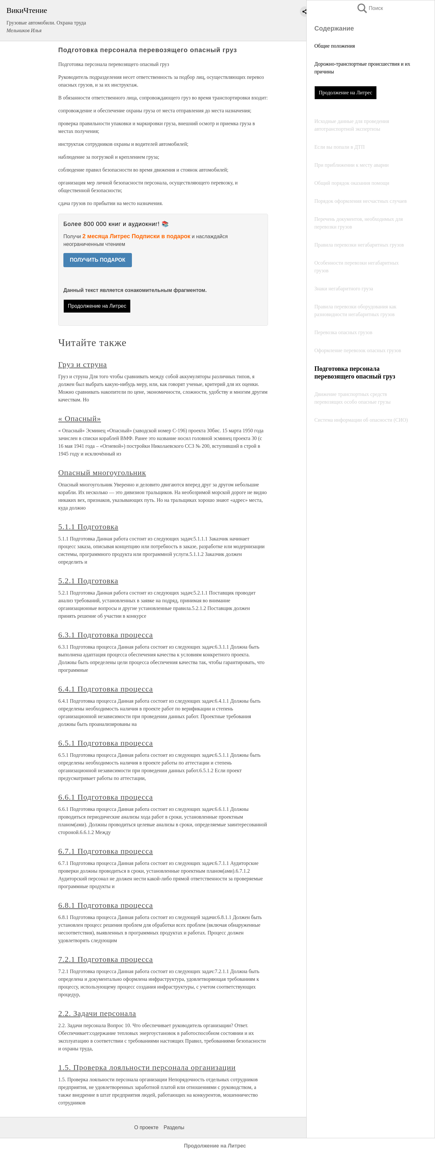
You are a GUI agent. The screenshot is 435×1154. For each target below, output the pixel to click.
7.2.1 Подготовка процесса (105, 959)
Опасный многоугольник (102, 472)
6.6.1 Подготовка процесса (105, 797)
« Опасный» (79, 418)
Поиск (370, 8)
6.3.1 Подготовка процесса (105, 635)
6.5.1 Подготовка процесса (105, 743)
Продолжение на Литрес (345, 92)
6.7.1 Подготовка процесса (105, 851)
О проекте (146, 1127)
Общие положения (334, 46)
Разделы (173, 1127)
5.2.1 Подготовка (88, 581)
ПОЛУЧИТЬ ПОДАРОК (97, 260)
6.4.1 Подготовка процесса (105, 689)
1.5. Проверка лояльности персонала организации (147, 1067)
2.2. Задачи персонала (97, 1013)
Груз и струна (82, 364)
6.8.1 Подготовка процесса (105, 905)
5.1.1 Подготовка (88, 526)
